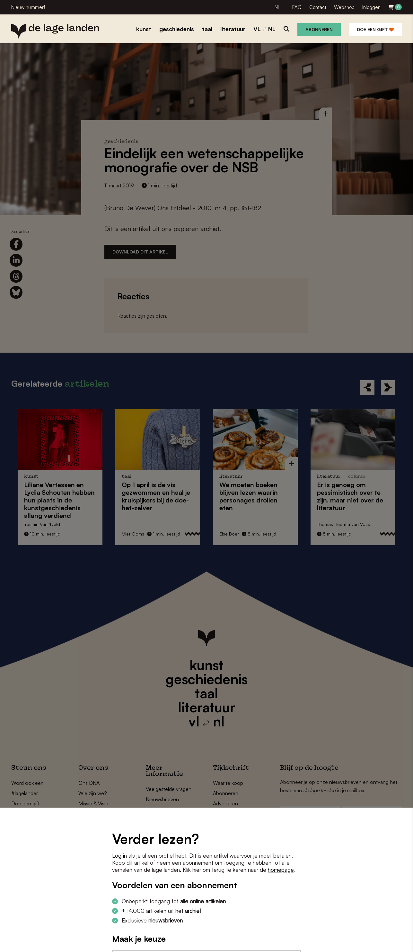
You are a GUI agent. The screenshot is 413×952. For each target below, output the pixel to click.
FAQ (297, 7)
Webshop (344, 7)
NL (277, 7)
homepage (281, 869)
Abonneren (319, 29)
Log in (119, 855)
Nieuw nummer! (28, 7)
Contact (317, 7)
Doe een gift (375, 29)
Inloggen (371, 7)
